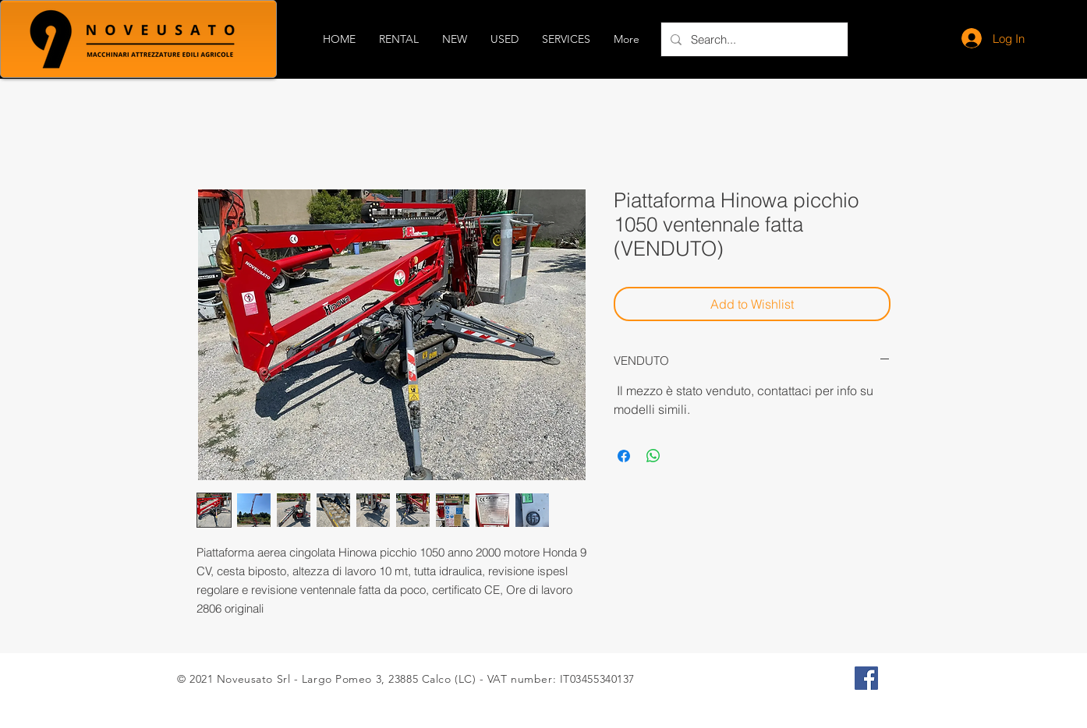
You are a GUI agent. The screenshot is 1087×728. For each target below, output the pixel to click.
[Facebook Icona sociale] (866, 678)
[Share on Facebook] (623, 456)
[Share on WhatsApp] (653, 456)
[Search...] (753, 39)
